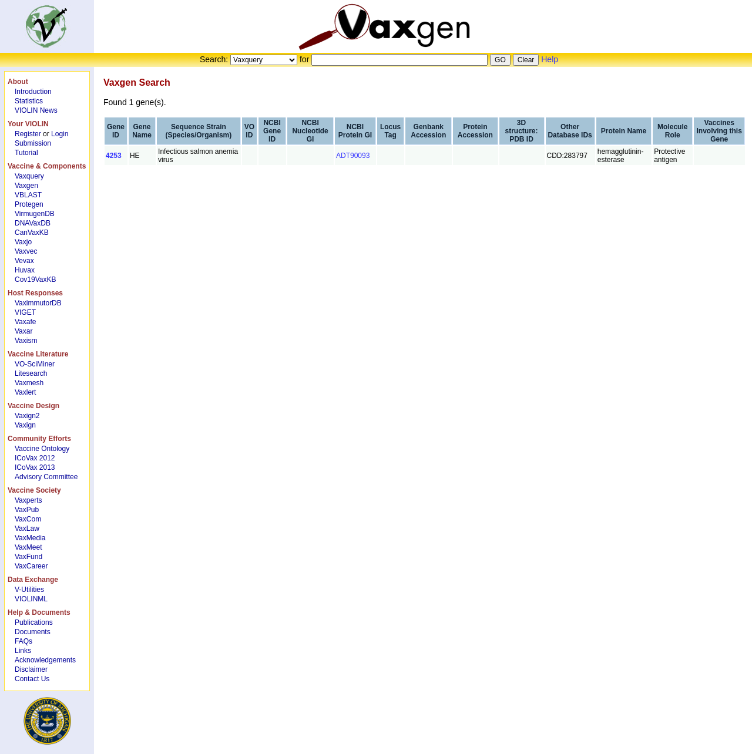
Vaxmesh (29, 383)
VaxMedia (30, 538)
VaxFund (28, 557)
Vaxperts (28, 500)
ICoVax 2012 (35, 458)
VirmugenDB (35, 214)
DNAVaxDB (33, 223)
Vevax (24, 261)
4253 (114, 156)
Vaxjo (23, 242)
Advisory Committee (46, 477)
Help (549, 59)
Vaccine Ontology (42, 449)
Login (59, 134)
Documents (33, 632)
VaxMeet (28, 547)
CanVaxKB (32, 232)
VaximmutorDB (38, 303)
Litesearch (31, 373)
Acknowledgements (45, 660)
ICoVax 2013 (35, 467)
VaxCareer (31, 566)
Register (28, 134)
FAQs (23, 641)
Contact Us (32, 679)
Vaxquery (29, 176)
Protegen (29, 204)
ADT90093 (353, 156)
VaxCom (28, 519)
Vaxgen (26, 185)
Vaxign (25, 425)
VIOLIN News (36, 110)
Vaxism (26, 340)
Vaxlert (25, 392)
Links (23, 651)
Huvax (25, 270)
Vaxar (23, 331)
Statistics (29, 101)
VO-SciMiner (35, 364)
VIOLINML (31, 599)
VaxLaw (27, 528)
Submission (33, 143)
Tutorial (26, 153)
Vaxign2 (27, 416)
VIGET (25, 312)
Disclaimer (31, 669)
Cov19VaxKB (35, 279)
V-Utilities (29, 589)
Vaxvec (26, 251)
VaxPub (27, 510)
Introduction (33, 91)
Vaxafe (25, 322)
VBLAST (28, 195)
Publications (34, 622)
